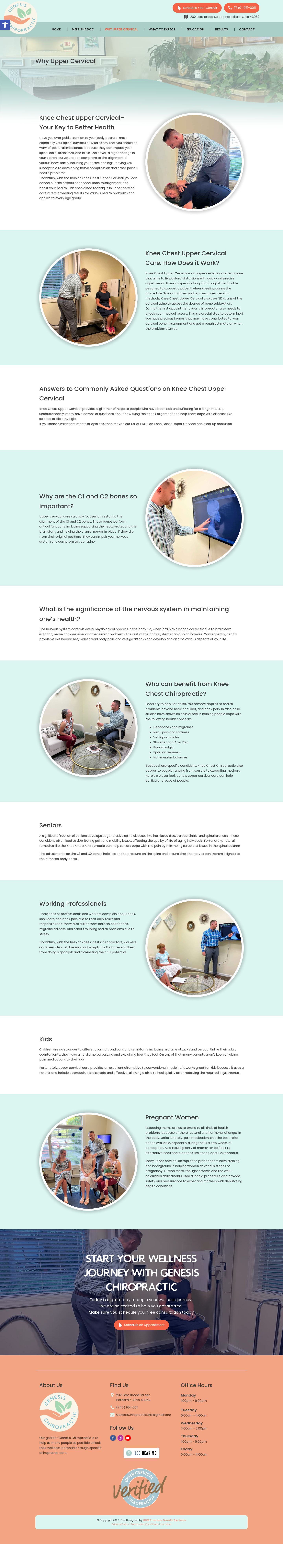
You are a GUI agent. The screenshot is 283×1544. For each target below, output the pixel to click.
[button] (5, 25)
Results (221, 29)
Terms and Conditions (145, 1524)
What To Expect (162, 29)
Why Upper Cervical (121, 29)
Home (56, 29)
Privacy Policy (120, 1524)
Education (195, 29)
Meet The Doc (83, 29)
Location (166, 1524)
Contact (247, 29)
